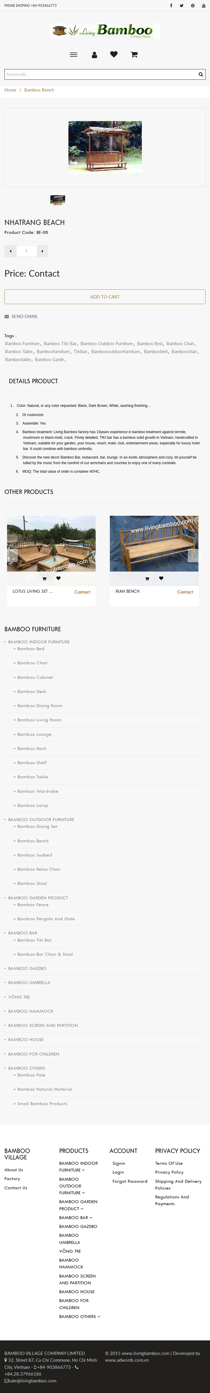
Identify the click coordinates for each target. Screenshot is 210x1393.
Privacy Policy (169, 1172)
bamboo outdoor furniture (107, 343)
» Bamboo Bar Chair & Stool (40, 954)
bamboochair (184, 351)
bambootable (18, 359)
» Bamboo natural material (39, 1089)
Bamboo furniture (22, 343)
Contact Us (15, 1187)
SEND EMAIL (21, 316)
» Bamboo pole (26, 1075)
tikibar (80, 351)
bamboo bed (149, 343)
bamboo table (19, 351)
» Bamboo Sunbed (29, 855)
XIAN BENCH (133, 585)
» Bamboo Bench (28, 841)
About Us (13, 1169)
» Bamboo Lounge (29, 734)
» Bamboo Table (27, 776)
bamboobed (155, 351)
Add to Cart (105, 296)
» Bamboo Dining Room (34, 705)
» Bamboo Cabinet (30, 677)
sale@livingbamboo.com (32, 1380)
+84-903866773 (53, 1367)
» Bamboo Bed (25, 648)
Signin (119, 1163)
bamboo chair (180, 343)
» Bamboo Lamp (27, 805)
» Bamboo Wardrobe (32, 791)
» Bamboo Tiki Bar (29, 940)
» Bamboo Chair (27, 662)
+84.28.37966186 (22, 1373)
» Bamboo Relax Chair (34, 869)
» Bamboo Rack (27, 748)
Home (10, 89)
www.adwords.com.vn (127, 1360)
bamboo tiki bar (60, 343)
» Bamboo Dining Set (32, 826)
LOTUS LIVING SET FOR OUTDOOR (37, 585)
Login (118, 1172)
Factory (12, 1178)
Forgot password (130, 1181)
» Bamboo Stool (27, 883)
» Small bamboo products (37, 1103)
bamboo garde (49, 359)
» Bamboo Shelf (27, 762)
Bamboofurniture (53, 351)
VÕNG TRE (70, 1251)
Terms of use (169, 1163)
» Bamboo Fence (28, 904)
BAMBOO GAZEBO (78, 1226)
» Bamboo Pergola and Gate (41, 918)
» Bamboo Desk (26, 691)
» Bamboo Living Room (34, 719)
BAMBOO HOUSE (76, 1291)
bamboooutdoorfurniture (115, 351)
